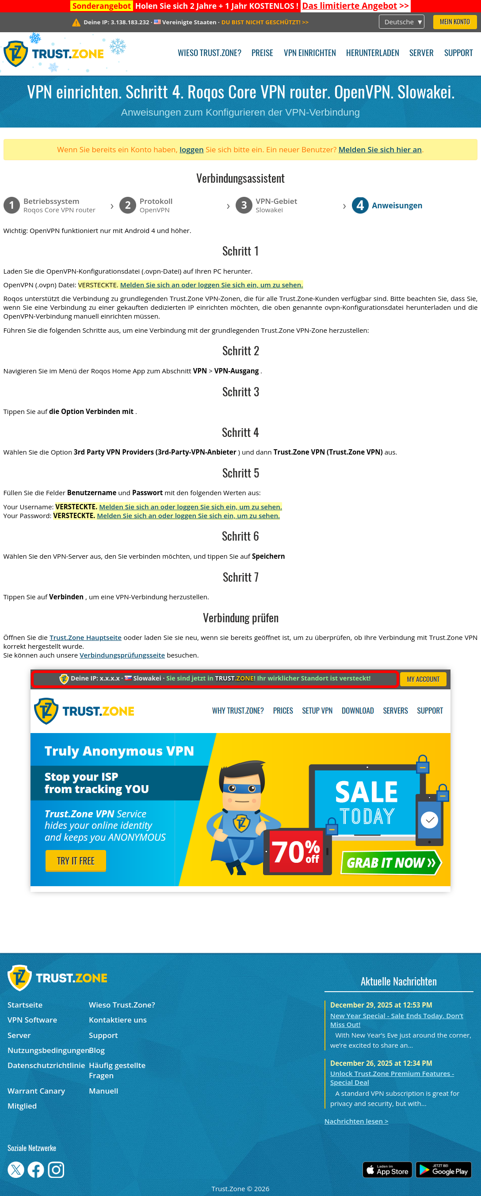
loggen (191, 149)
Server (421, 53)
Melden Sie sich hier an (380, 149)
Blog (97, 1050)
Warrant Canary (36, 1091)
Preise (262, 53)
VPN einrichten (310, 53)
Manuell (103, 1091)
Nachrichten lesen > (356, 1121)
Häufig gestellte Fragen (117, 1070)
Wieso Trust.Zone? (209, 53)
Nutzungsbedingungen (48, 1050)
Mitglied (22, 1106)
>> (355, 5)
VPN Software (32, 1020)
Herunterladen (372, 53)
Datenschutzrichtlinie (46, 1065)
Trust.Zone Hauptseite (86, 637)
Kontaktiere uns (118, 1020)
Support (458, 53)
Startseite (25, 1005)
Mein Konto (455, 22)
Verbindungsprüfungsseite (122, 655)
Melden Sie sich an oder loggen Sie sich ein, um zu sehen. (211, 284)
